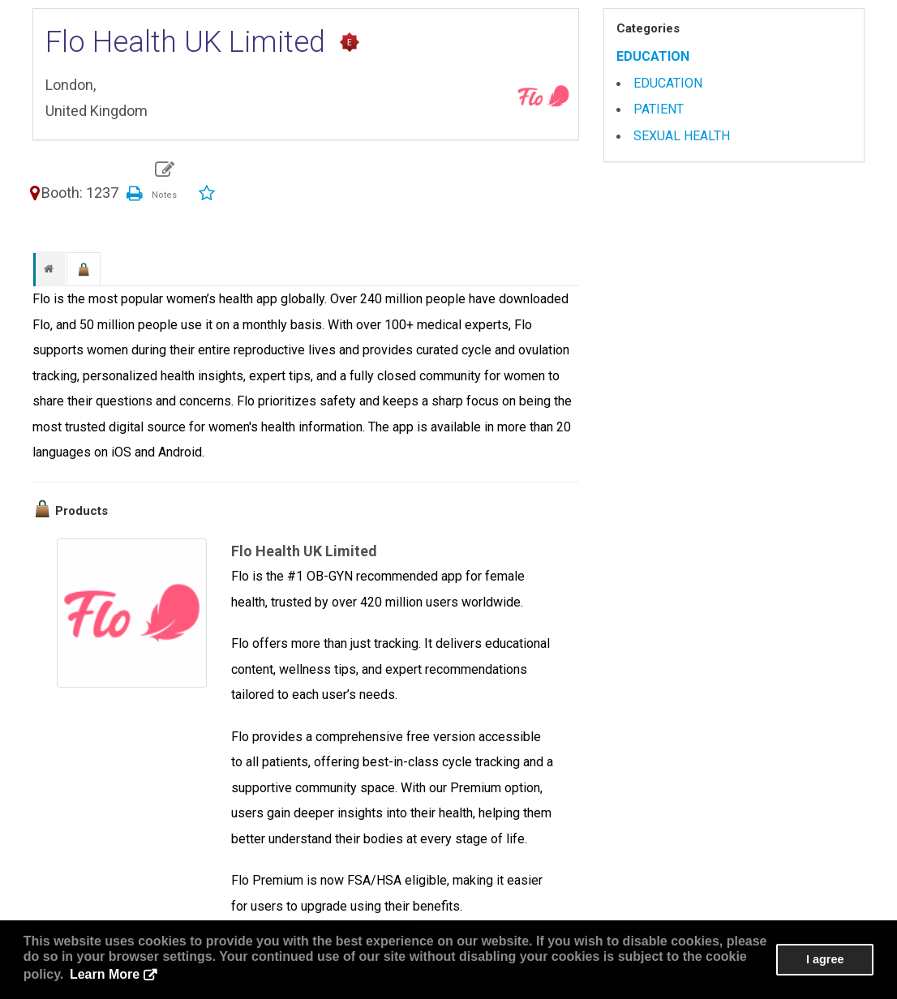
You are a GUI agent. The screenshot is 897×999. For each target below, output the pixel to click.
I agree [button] (824, 959)
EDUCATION (652, 56)
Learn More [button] (104, 974)
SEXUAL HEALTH (681, 136)
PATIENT (658, 109)
